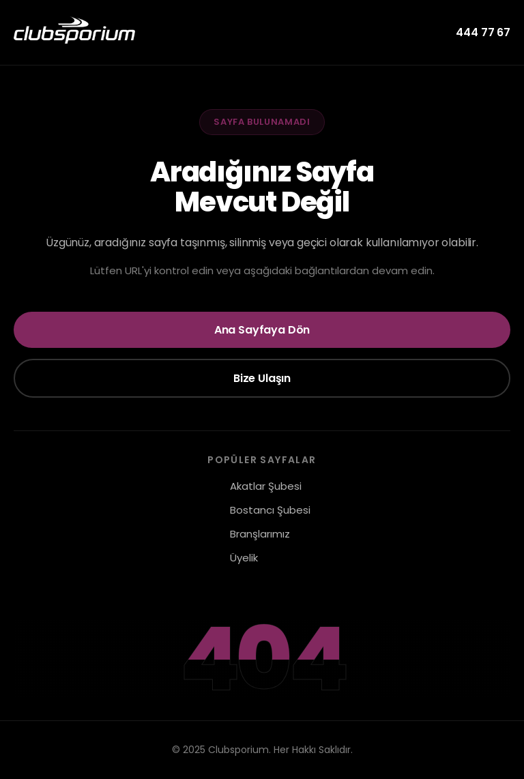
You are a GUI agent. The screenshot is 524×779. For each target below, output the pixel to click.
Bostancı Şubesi (270, 510)
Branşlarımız (260, 534)
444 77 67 (483, 32)
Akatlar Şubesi (266, 486)
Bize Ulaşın (262, 378)
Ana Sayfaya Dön (262, 330)
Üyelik (244, 557)
